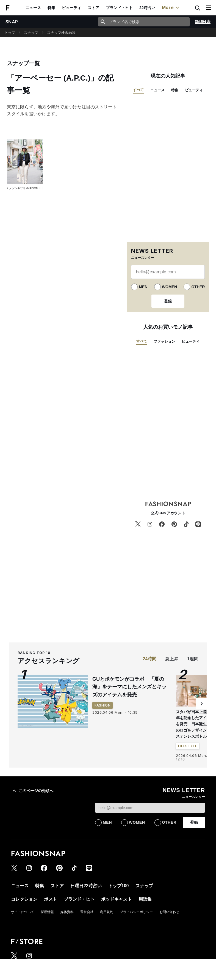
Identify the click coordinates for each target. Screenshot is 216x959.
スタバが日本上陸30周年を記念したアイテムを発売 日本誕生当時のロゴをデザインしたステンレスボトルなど (195, 724)
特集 (51, 8)
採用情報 (47, 912)
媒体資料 (67, 912)
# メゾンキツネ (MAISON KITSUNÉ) (29, 188)
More (171, 7)
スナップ (31, 32)
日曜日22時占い (86, 885)
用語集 (145, 899)
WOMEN (169, 287)
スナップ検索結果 (61, 32)
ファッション (164, 341)
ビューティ (71, 8)
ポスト (50, 899)
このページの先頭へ (32, 790)
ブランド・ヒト (119, 8)
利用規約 (106, 912)
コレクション (24, 899)
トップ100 (118, 885)
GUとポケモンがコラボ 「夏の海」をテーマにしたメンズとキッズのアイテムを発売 (129, 687)
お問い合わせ (169, 912)
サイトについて (22, 912)
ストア (93, 8)
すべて (138, 90)
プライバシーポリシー (136, 912)
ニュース (33, 8)
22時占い (147, 8)
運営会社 (86, 912)
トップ (9, 32)
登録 (168, 301)
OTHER (198, 287)
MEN (143, 287)
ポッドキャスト (116, 899)
